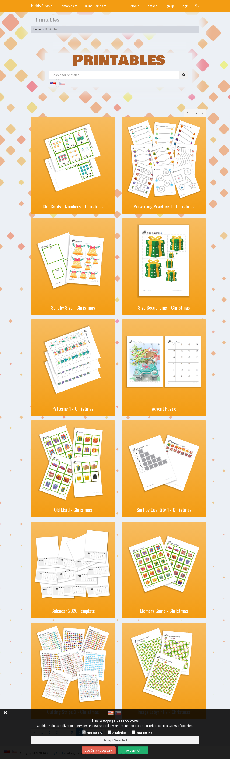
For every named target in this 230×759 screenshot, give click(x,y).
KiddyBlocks (42, 5)
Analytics (119, 733)
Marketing (144, 733)
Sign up (169, 6)
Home (37, 29)
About (134, 6)
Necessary (94, 733)
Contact (151, 6)
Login (184, 6)
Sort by (192, 113)
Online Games (95, 6)
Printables (68, 6)
